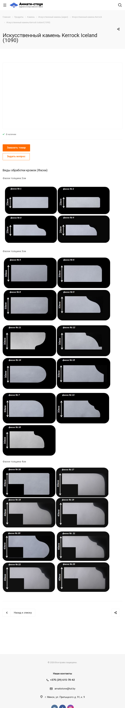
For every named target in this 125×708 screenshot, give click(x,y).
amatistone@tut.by (65, 688)
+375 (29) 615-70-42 (62, 679)
